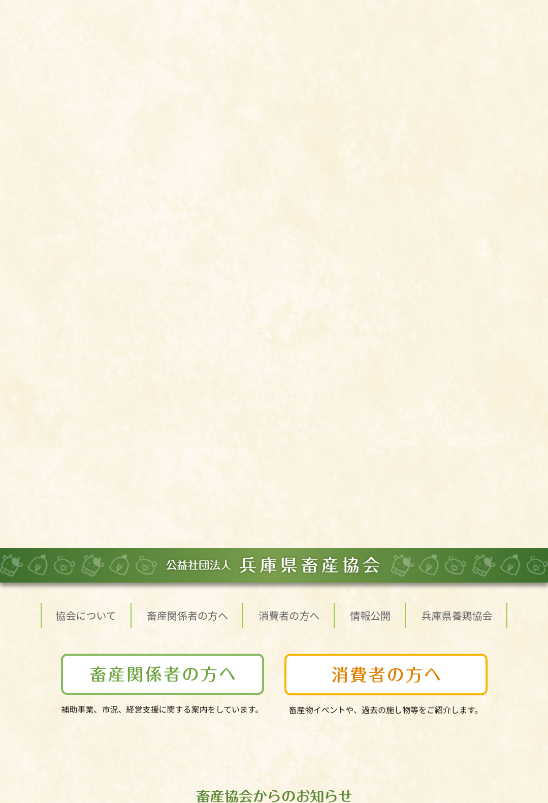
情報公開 (370, 72)
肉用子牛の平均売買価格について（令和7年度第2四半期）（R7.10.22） (250, 363)
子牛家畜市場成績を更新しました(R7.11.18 (200, 342)
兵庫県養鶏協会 (456, 72)
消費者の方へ (289, 72)
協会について (86, 72)
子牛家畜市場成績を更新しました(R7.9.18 (198, 423)
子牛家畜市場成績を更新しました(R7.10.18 (200, 383)
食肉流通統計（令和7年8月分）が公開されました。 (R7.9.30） (236, 403)
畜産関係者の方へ (187, 72)
